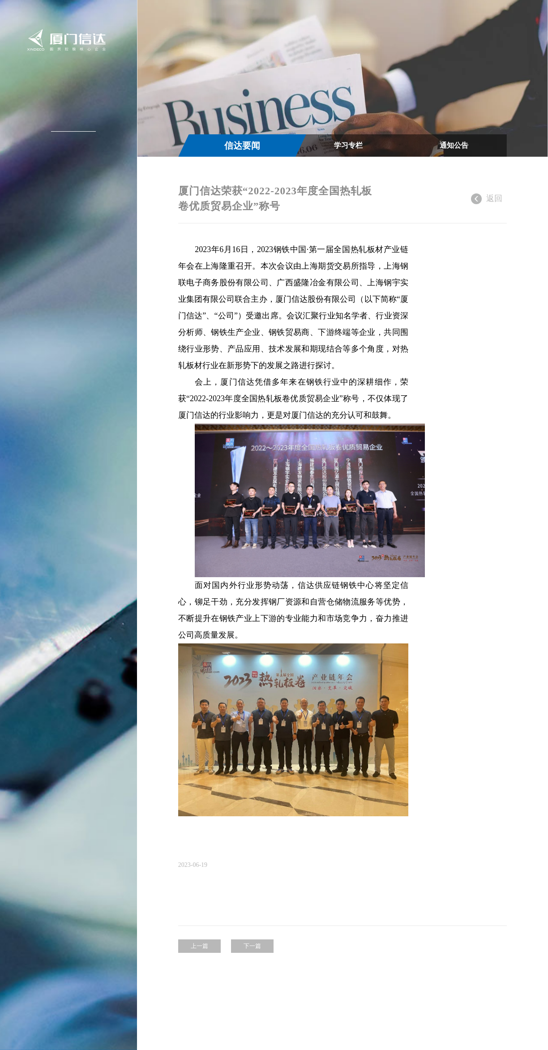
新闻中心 (70, 123)
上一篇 (199, 962)
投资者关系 (69, 163)
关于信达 (70, 103)
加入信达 (70, 184)
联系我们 (70, 204)
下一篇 (252, 962)
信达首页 (70, 83)
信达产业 (70, 143)
